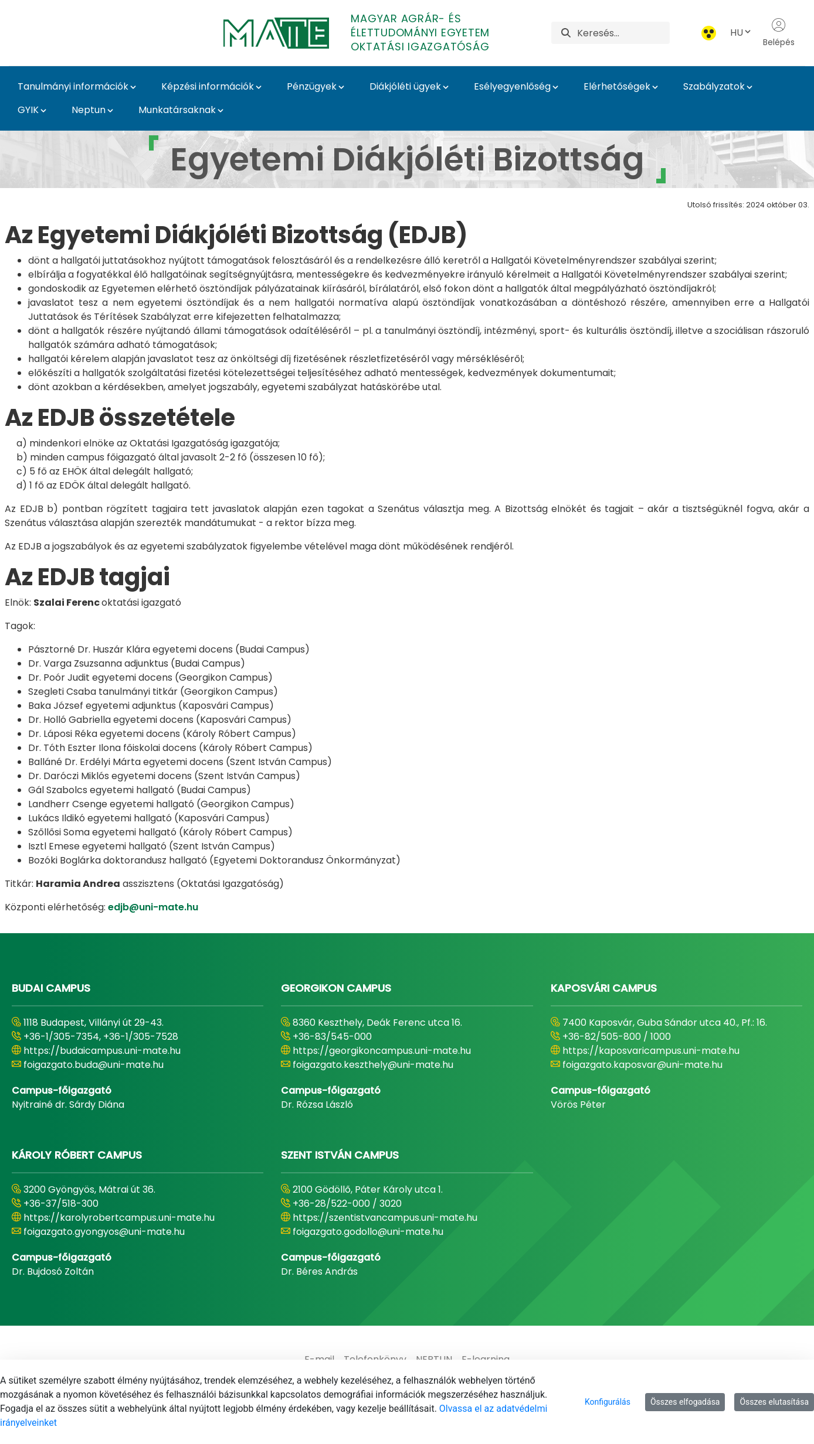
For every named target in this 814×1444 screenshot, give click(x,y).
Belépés (779, 33)
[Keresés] (623, 33)
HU (741, 32)
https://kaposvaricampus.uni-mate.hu (651, 1050)
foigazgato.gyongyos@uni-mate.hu (104, 1231)
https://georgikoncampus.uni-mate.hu (382, 1050)
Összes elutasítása (774, 1402)
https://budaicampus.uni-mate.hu (102, 1050)
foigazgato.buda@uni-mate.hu (93, 1064)
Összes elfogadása (685, 1402)
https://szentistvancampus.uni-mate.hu (385, 1217)
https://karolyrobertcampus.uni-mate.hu (119, 1217)
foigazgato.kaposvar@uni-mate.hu (642, 1064)
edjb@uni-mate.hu (153, 907)
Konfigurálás (607, 1402)
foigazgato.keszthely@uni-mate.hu (373, 1064)
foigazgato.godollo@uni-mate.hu (368, 1231)
